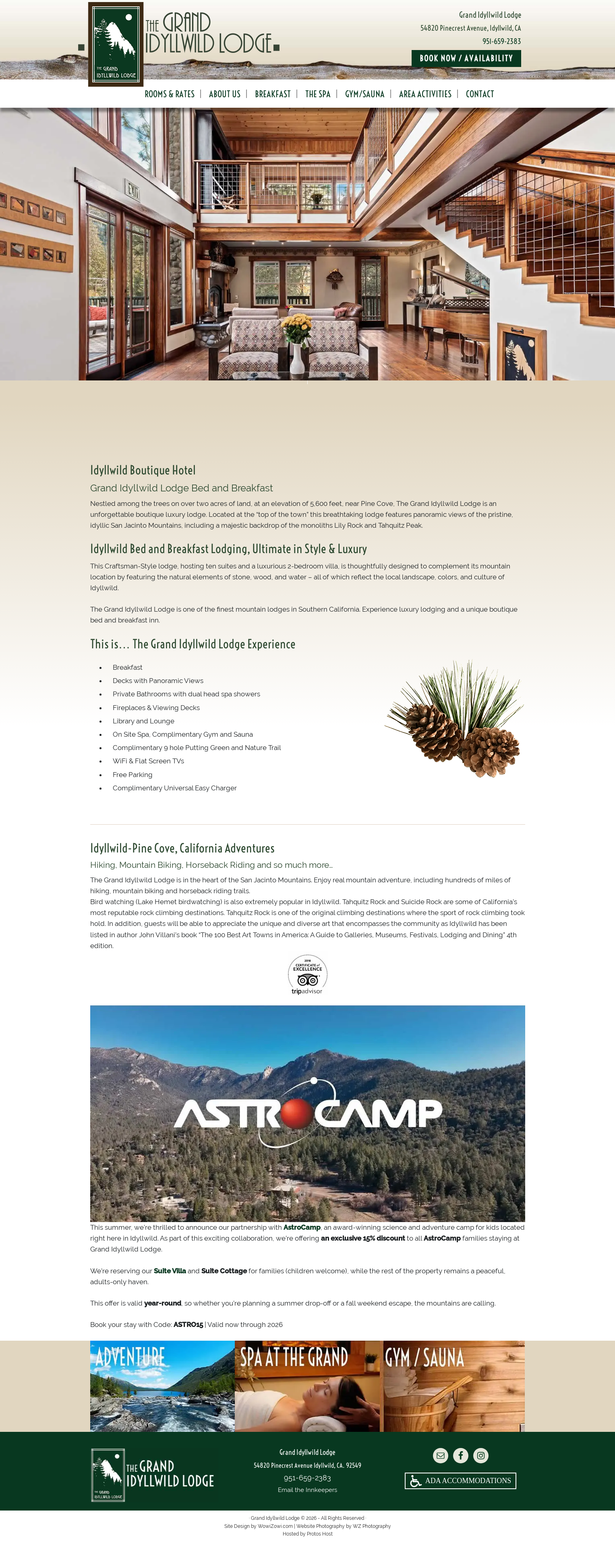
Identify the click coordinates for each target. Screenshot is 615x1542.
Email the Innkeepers (307, 1490)
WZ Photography (372, 1526)
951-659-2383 (501, 41)
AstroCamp (302, 1227)
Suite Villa (170, 1271)
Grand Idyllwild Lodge (199, 44)
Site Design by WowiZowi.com (258, 1526)
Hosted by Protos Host (308, 1534)
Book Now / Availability (466, 58)
